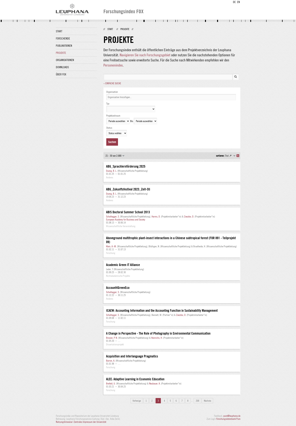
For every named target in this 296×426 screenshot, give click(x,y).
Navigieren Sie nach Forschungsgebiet (145, 55)
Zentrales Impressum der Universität (90, 421)
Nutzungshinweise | (65, 421)
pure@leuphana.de (231, 415)
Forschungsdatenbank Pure (228, 418)
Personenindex (113, 65)
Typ (107, 103)
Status (109, 127)
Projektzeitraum (113, 115)
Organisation (112, 91)
